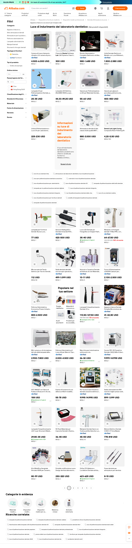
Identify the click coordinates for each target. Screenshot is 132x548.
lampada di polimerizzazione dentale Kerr (67, 525)
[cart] (102, 9)
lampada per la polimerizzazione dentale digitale (48, 188)
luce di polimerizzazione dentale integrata (82, 188)
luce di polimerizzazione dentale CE (75, 183)
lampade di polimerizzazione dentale (44, 203)
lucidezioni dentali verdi (74, 539)
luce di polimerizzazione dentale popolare (21, 529)
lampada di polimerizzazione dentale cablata (51, 520)
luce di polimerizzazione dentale (18, 534)
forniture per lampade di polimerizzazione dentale (84, 534)
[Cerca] (81, 8)
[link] (129, 527)
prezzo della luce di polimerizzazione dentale (48, 534)
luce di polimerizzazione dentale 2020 (20, 539)
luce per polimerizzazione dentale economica (47, 178)
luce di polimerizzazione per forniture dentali (47, 198)
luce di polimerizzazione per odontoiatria (45, 183)
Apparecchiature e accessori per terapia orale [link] (46, 23)
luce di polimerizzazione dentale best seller (99, 525)
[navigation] (17, 254)
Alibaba (32, 20)
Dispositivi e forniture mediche (49, 20)
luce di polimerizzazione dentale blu (49, 539)
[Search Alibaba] (50, 8)
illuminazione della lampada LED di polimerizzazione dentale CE (28, 525)
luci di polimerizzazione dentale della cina (78, 193)
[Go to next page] (91, 488)
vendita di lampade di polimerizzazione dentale (81, 198)
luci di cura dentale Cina (40, 174)
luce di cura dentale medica (106, 193)
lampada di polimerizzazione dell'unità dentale (107, 183)
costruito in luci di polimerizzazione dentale (80, 178)
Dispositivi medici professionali (73, 20)
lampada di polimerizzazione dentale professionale (56, 529)
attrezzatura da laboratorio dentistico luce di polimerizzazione (73, 174)
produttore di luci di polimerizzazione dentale (85, 520)
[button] (73, 8)
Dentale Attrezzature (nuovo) (97, 20)
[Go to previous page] (65, 488)
